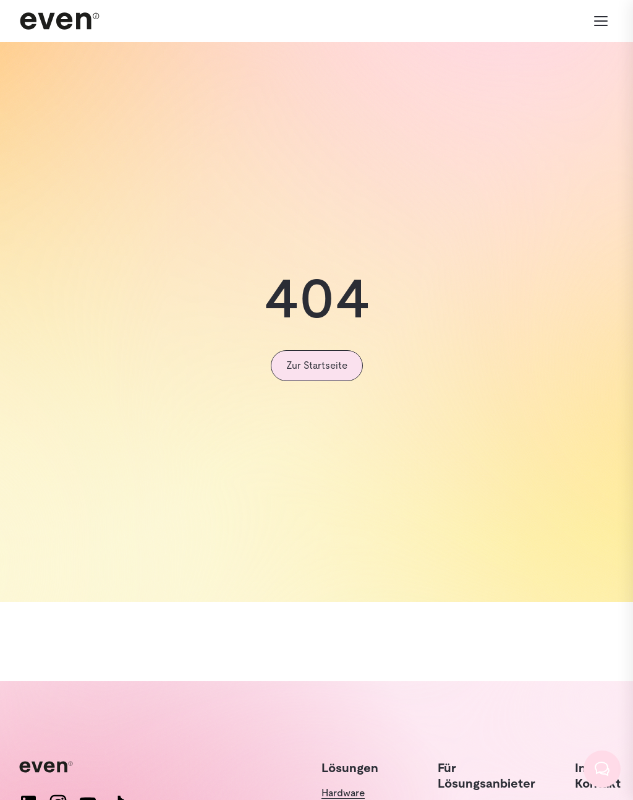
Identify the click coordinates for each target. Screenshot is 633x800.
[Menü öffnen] (600, 21)
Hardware (343, 793)
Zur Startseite (316, 365)
